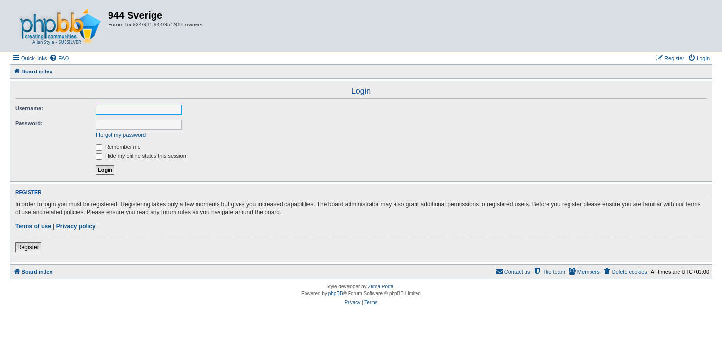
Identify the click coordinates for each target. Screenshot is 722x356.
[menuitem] (59, 58)
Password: (29, 123)
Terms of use (33, 226)
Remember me (118, 147)
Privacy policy (76, 226)
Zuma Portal (381, 286)
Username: (29, 108)
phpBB (335, 293)
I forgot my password (121, 135)
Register (28, 247)
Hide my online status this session (141, 156)
